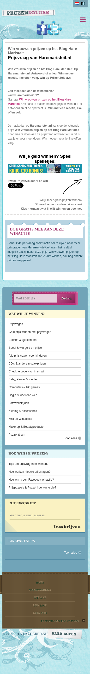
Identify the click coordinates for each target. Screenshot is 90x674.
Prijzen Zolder (28, 13)
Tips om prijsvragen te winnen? (28, 464)
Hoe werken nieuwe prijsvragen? (29, 471)
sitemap (40, 597)
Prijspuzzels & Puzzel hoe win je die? (32, 487)
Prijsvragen (16, 324)
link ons (40, 612)
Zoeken (66, 298)
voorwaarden (40, 589)
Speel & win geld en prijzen (26, 347)
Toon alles (70, 438)
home (40, 582)
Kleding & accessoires (23, 411)
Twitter (55, 28)
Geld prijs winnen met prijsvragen (30, 332)
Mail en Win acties (20, 419)
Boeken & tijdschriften (22, 340)
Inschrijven (67, 527)
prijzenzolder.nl (30, 634)
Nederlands (77, 3)
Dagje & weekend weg (23, 395)
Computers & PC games (24, 387)
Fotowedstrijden (19, 403)
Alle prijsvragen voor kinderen (28, 355)
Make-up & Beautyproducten (27, 426)
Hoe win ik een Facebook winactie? (31, 479)
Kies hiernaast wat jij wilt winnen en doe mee (51, 208)
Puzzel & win (17, 434)
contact (40, 605)
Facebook (43, 28)
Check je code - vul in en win (27, 371)
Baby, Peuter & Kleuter (23, 379)
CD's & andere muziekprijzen (27, 363)
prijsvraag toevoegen (60, 621)
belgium (83, 3)
